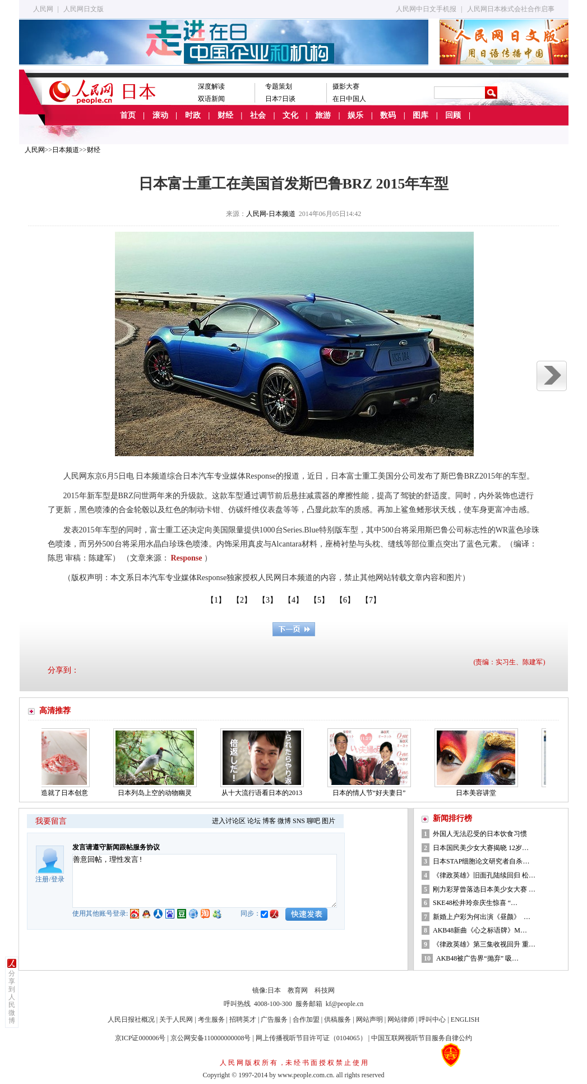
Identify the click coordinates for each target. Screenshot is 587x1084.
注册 (42, 879)
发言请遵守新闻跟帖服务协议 (116, 847)
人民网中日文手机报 (426, 9)
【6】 (345, 600)
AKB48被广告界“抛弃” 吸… (477, 958)
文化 (290, 115)
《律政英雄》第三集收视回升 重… (484, 944)
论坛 (254, 821)
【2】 (242, 600)
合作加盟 (306, 1019)
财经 (225, 115)
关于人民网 (176, 1019)
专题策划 (278, 86)
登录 (57, 879)
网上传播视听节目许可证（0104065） (311, 1038)
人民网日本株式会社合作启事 (510, 9)
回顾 (453, 115)
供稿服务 (337, 1019)
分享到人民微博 (11, 997)
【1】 (216, 600)
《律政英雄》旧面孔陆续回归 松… (484, 875)
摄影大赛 (345, 86)
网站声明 (369, 1019)
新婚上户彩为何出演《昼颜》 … (481, 917)
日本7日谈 (280, 99)
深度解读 (211, 86)
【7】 (371, 600)
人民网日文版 (83, 9)
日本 (274, 990)
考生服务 (211, 1019)
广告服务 (274, 1019)
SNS (299, 821)
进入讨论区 (229, 821)
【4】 (293, 600)
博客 (269, 821)
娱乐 (355, 115)
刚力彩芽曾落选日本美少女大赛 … (484, 889)
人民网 (43, 9)
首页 (128, 115)
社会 (258, 115)
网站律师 (400, 1019)
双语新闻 (211, 99)
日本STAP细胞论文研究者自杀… (481, 861)
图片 (328, 821)
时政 (193, 115)
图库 (420, 115)
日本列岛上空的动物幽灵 (159, 793)
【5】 (319, 600)
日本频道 (65, 150)
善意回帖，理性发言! (204, 881)
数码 (388, 115)
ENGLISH (465, 1019)
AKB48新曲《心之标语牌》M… (480, 930)
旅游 (323, 115)
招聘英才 (242, 1019)
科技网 (325, 990)
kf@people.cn (344, 1004)
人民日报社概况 (131, 1019)
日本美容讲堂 (480, 793)
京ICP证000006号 (140, 1038)
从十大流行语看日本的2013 (265, 793)
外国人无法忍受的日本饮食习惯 (480, 834)
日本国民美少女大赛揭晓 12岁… (481, 848)
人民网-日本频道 (270, 214)
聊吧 (313, 821)
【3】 (268, 600)
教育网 (298, 990)
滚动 (160, 115)
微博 (284, 821)
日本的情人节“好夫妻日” (373, 793)
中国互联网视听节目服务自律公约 (421, 1038)
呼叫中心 (432, 1019)
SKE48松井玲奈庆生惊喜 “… (475, 903)
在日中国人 (349, 99)
